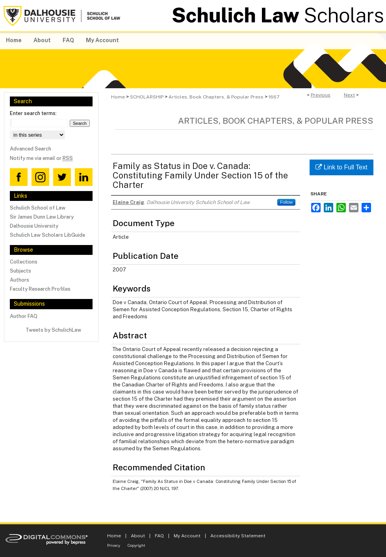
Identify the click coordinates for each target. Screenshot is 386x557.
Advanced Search (30, 149)
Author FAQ (23, 316)
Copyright (136, 545)
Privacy (113, 545)
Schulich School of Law (37, 208)
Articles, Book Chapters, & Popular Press (216, 97)
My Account (187, 535)
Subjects (20, 271)
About (138, 535)
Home (118, 97)
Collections (23, 262)
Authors (19, 280)
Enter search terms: (33, 113)
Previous (320, 95)
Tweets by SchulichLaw (53, 330)
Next (349, 95)
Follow (286, 202)
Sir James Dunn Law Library (42, 217)
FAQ (159, 535)
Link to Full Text (341, 167)
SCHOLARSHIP (146, 97)
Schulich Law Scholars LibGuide (47, 235)
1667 (274, 97)
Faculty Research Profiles (40, 289)
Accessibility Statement (237, 535)
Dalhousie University (34, 226)
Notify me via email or (41, 158)
